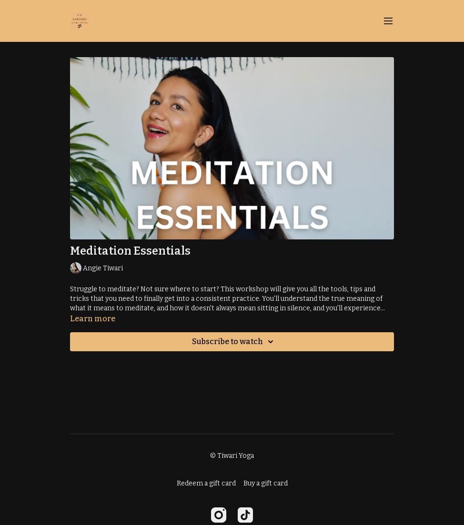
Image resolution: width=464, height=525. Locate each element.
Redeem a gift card (206, 483)
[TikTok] (245, 515)
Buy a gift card (265, 483)
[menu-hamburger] (388, 21)
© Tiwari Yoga (232, 456)
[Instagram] (218, 515)
